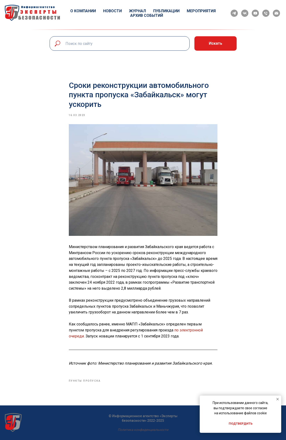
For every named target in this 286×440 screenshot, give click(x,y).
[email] (276, 13)
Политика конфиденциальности (143, 430)
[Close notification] (277, 399)
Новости (112, 11)
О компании (83, 11)
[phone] (265, 13)
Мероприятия (201, 11)
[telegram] (234, 13)
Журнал (137, 11)
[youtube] (255, 13)
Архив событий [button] (146, 15)
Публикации (166, 11)
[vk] (244, 13)
